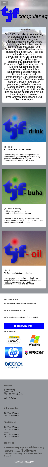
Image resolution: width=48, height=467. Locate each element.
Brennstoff (7, 456)
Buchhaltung (17, 454)
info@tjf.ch (12, 398)
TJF (24, 454)
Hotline (38, 453)
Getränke (29, 454)
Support (23, 447)
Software (28, 450)
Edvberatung (36, 447)
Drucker (8, 453)
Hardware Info (24, 326)
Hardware (8, 451)
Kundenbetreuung (11, 448)
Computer (17, 451)
